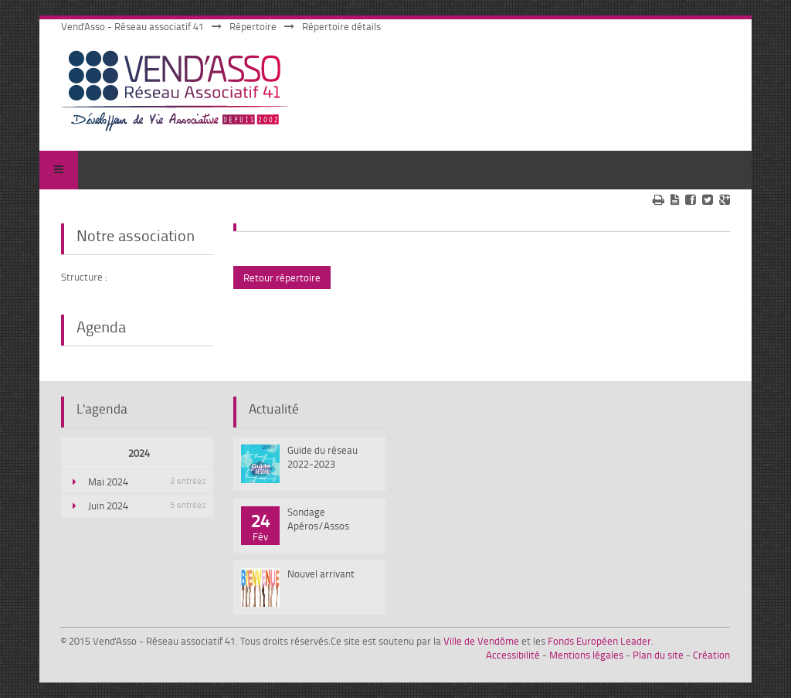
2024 (139, 453)
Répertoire (253, 26)
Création (711, 655)
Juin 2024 (146, 505)
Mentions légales (586, 655)
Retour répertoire (282, 277)
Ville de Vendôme (481, 641)
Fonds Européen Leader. (601, 641)
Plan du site (658, 655)
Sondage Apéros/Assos (318, 519)
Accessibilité (513, 655)
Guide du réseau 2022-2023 (322, 457)
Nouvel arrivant (321, 574)
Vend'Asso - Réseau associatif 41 (132, 26)
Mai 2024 (146, 482)
